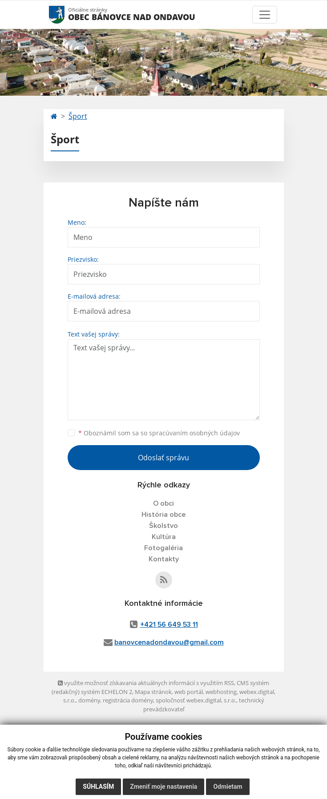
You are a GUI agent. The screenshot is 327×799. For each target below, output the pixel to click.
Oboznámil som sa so (159, 433)
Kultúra (164, 536)
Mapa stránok (153, 692)
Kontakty (164, 559)
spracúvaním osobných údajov (194, 433)
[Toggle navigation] (264, 15)
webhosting (221, 692)
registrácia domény (128, 700)
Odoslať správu (163, 457)
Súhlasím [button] (98, 786)
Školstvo (163, 525)
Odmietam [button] (227, 786)
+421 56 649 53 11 (169, 624)
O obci (163, 503)
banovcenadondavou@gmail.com (169, 642)
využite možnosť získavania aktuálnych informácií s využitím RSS (146, 683)
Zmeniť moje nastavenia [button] (163, 786)
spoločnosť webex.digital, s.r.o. (196, 700)
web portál (188, 692)
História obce (163, 514)
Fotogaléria (163, 548)
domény (89, 700)
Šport (78, 116)
